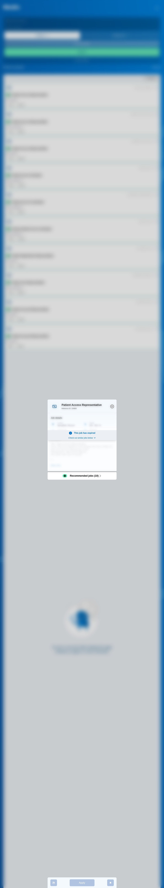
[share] (53, 882)
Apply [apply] (82, 882)
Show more (56, 465)
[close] (112, 406)
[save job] (110, 882)
